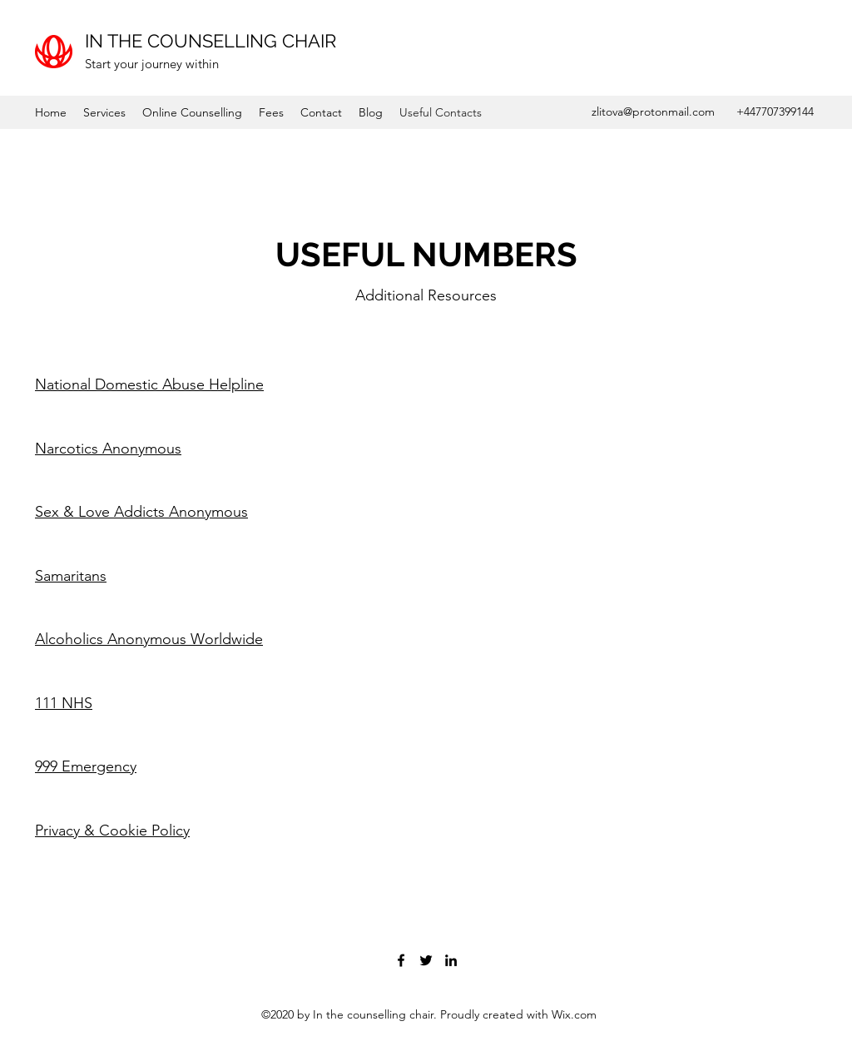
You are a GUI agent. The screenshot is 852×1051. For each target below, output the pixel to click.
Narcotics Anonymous (108, 448)
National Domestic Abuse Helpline (149, 384)
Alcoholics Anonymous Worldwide (149, 639)
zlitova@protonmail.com (653, 111)
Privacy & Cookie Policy (112, 830)
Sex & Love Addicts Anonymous (141, 512)
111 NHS (63, 703)
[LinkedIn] (451, 960)
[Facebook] (401, 960)
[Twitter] (426, 960)
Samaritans (70, 576)
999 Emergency (85, 766)
